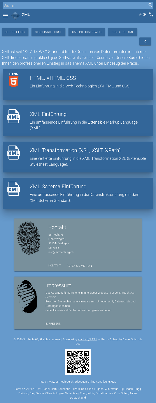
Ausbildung (15, 32)
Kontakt (54, 265)
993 (78, 343)
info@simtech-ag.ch (61, 252)
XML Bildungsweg (87, 32)
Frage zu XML (123, 32)
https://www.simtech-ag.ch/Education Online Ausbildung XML (78, 381)
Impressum (53, 323)
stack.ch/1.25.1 (87, 339)
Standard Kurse (48, 32)
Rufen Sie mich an (79, 265)
